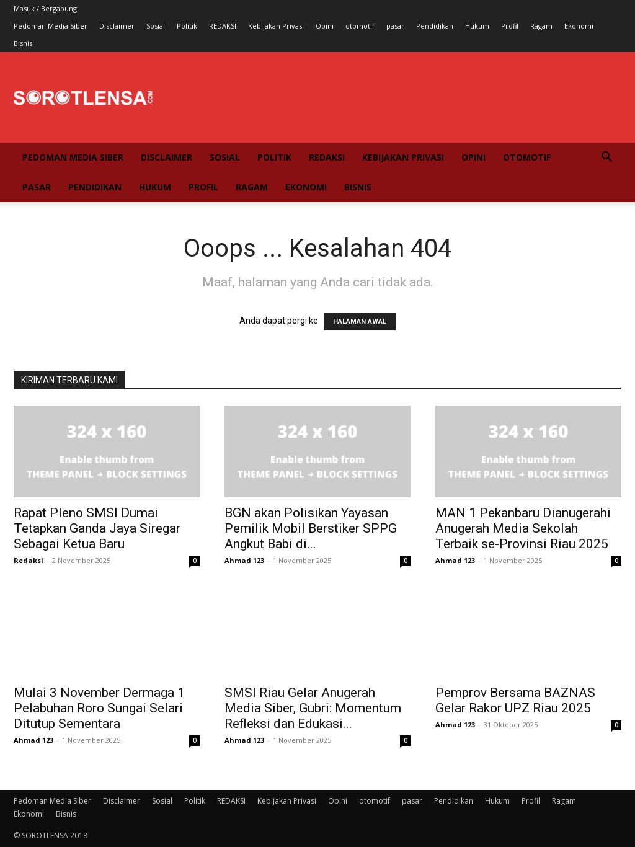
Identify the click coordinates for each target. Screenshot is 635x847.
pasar (395, 25)
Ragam (541, 25)
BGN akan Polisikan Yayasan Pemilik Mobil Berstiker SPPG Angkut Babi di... (310, 528)
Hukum (477, 25)
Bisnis (23, 43)
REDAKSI (222, 25)
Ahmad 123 (244, 560)
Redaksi (28, 560)
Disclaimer (117, 25)
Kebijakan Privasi (276, 25)
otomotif (360, 25)
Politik (187, 25)
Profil (509, 25)
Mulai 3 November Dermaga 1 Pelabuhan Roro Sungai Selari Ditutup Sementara (99, 708)
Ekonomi (578, 25)
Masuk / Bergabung (45, 8)
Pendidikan (434, 25)
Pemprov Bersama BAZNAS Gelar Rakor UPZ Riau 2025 (515, 700)
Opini (325, 25)
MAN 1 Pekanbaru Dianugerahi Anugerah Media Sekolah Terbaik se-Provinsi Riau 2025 (523, 528)
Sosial (155, 25)
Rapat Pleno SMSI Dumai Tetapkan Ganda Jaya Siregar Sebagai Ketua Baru (97, 528)
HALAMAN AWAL (359, 321)
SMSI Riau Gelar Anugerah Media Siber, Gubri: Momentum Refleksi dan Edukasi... (312, 708)
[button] (606, 158)
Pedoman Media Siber (50, 25)
